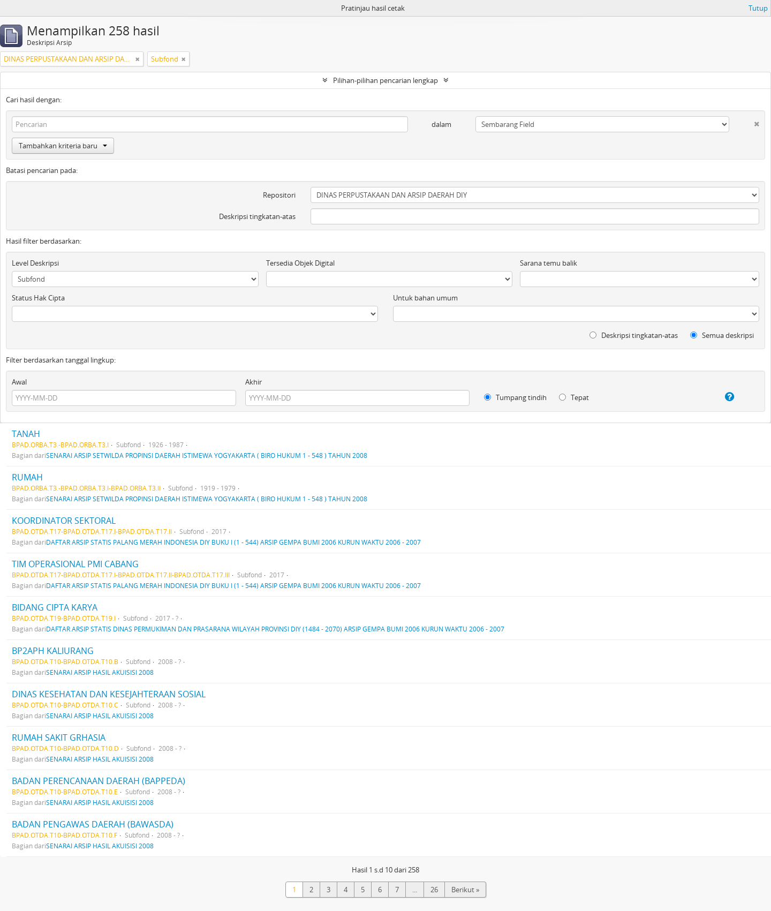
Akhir (253, 382)
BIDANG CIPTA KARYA (54, 607)
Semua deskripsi (722, 335)
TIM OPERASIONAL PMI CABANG (75, 564)
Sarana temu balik (548, 263)
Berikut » (465, 889)
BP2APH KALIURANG (53, 651)
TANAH (26, 434)
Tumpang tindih (515, 397)
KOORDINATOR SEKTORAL (64, 520)
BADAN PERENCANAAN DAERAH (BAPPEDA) (98, 781)
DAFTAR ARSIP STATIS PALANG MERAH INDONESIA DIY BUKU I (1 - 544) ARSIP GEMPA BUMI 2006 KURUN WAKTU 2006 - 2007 (233, 542)
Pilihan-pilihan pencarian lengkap (385, 80)
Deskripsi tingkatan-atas (257, 216)
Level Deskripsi (35, 263)
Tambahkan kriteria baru (63, 145)
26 (434, 889)
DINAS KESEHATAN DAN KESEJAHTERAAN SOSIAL (109, 694)
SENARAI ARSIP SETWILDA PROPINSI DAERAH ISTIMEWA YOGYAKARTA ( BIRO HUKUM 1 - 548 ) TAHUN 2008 (206, 455)
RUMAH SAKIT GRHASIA (58, 737)
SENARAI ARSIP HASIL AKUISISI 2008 (100, 672)
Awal (19, 382)
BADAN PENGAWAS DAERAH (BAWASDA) (92, 824)
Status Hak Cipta (38, 298)
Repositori (279, 195)
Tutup (758, 8)
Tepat (574, 397)
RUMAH (27, 477)
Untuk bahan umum (425, 298)
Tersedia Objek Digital (300, 263)
